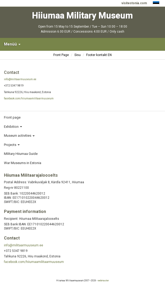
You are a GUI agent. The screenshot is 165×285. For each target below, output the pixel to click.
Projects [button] (12, 145)
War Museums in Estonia (22, 163)
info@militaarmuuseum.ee (20, 79)
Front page (12, 117)
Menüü (12, 44)
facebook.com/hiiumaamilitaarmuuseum (29, 98)
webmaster (103, 280)
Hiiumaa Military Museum (82, 15)
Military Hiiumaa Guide (21, 154)
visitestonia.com (134, 3)
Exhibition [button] (13, 127)
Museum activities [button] (19, 136)
